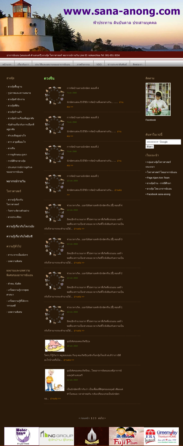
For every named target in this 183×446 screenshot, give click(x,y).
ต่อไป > (102, 418)
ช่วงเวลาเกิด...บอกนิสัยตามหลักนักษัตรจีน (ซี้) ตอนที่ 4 (94, 205)
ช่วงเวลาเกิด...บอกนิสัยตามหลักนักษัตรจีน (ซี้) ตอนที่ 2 (94, 273)
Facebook (151, 120)
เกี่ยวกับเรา (23, 64)
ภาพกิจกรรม (83, 64)
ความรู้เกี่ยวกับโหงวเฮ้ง (20, 226)
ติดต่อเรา (137, 64)
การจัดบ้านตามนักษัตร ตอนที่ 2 (83, 146)
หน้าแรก (6, 64)
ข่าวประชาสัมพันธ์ (117, 64)
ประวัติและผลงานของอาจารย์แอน (52, 64)
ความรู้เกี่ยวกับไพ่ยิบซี (19, 236)
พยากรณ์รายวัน (15, 181)
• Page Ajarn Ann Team (158, 177)
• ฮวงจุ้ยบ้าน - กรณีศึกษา (158, 183)
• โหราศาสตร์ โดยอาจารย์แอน (161, 172)
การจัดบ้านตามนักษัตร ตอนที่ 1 (83, 176)
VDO (99, 64)
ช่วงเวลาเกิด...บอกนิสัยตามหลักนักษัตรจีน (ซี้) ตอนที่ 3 (94, 239)
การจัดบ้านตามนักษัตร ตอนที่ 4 (83, 88)
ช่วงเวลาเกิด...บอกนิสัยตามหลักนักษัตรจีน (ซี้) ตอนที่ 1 (94, 307)
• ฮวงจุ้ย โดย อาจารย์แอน (159, 188)
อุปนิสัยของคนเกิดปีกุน (78, 341)
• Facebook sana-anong (158, 194)
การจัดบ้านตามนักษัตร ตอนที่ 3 (83, 117)
